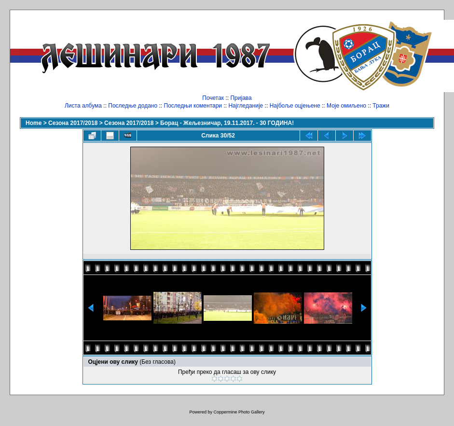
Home (33, 123)
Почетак (213, 98)
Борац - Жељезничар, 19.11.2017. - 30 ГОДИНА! (227, 123)
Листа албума (83, 105)
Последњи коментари (193, 105)
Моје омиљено (346, 105)
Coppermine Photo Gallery (238, 412)
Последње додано (132, 105)
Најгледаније (245, 105)
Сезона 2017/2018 (72, 123)
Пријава (240, 98)
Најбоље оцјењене (295, 105)
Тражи (380, 105)
